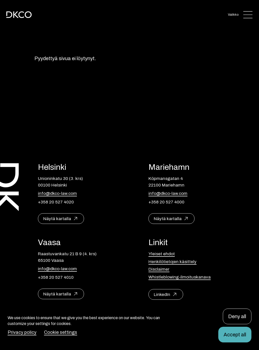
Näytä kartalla (57, 218)
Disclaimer (158, 269)
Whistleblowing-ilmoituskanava (179, 277)
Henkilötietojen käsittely (172, 261)
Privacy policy (22, 332)
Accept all (235, 334)
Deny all (237, 316)
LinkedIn (162, 294)
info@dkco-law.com (57, 193)
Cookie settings (60, 332)
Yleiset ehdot (161, 253)
